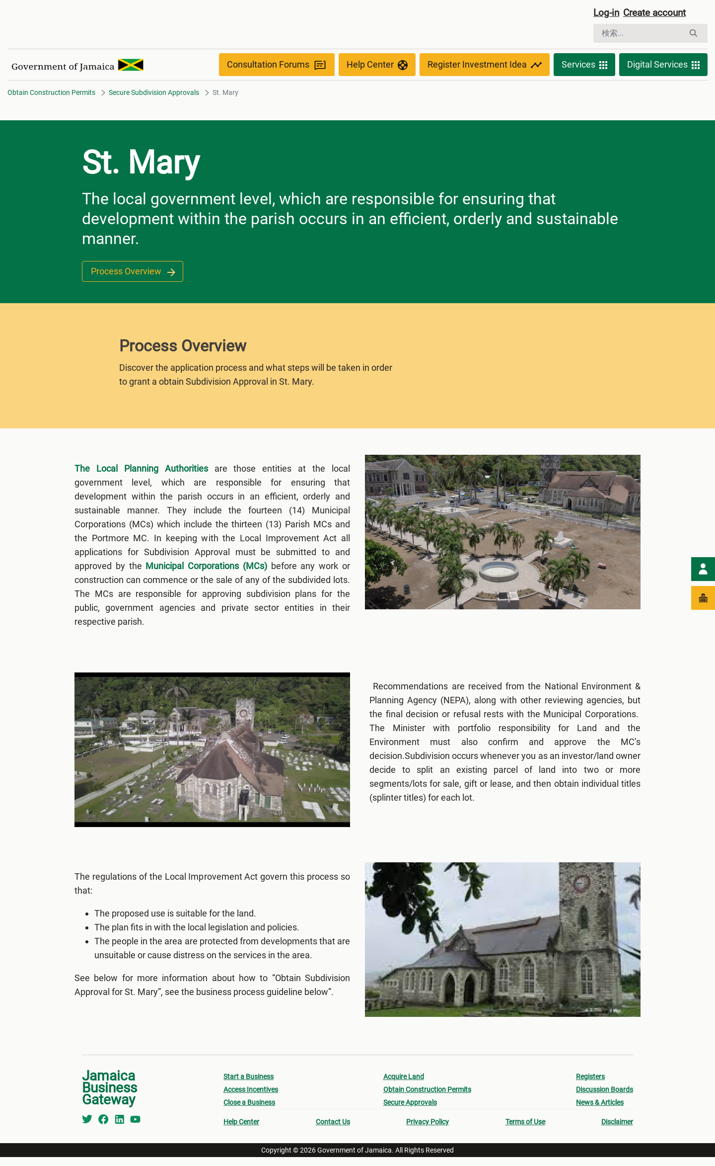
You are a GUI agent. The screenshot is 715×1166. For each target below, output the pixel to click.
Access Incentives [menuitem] (250, 1098)
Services (584, 66)
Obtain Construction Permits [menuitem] (427, 1098)
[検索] (639, 33)
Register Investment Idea (485, 66)
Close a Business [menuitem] (249, 1111)
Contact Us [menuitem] (333, 1131)
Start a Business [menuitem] (248, 1085)
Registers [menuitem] (590, 1085)
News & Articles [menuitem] (600, 1111)
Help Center (377, 66)
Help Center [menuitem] (241, 1131)
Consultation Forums (277, 66)
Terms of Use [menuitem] (525, 1131)
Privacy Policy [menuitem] (427, 1131)
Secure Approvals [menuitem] (410, 1111)
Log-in (607, 13)
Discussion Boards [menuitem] (604, 1098)
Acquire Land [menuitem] (403, 1085)
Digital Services (663, 66)
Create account (658, 13)
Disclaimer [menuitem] (617, 1131)
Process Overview (132, 272)
